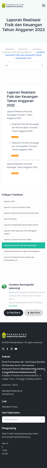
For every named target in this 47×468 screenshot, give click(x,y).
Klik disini (13, 305)
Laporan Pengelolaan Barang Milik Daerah (21, 225)
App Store (33, 312)
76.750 (5, 453)
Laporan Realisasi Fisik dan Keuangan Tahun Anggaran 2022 (24, 55)
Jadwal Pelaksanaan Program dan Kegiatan (21, 251)
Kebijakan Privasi (10, 406)
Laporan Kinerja (10, 219)
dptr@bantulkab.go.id (12, 390)
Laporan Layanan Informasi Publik (17, 239)
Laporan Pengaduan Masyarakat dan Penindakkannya (19, 258)
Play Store (13, 312)
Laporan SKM (9, 201)
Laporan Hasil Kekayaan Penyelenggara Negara (20, 232)
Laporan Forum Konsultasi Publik (17, 207)
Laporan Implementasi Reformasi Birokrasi (21, 213)
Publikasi (23, 49)
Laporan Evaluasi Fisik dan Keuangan (20, 245)
